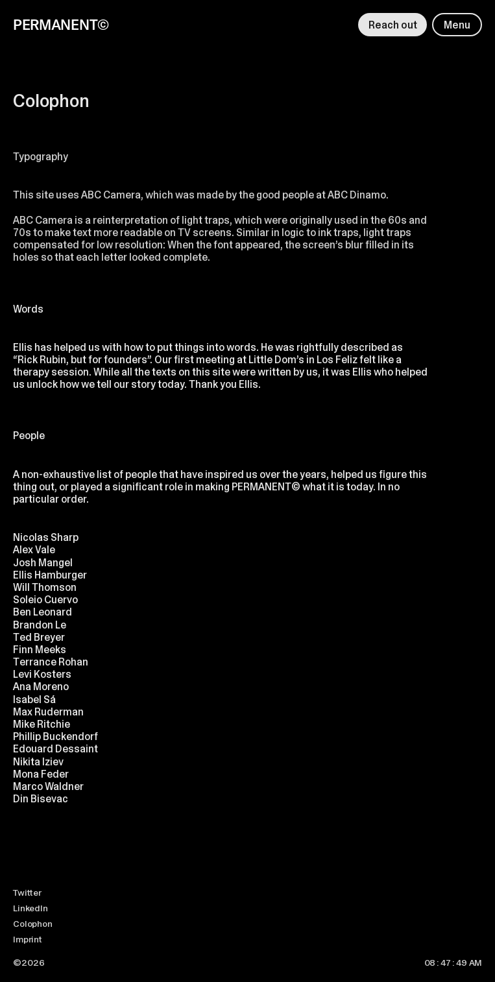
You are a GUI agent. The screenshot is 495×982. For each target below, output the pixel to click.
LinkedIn (30, 908)
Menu (457, 25)
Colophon (33, 923)
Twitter (27, 892)
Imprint (27, 939)
